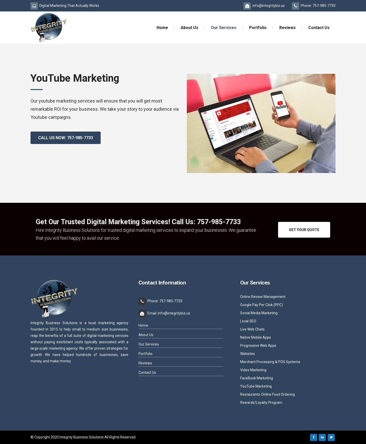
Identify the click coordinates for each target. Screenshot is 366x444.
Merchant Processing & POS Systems (270, 362)
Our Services (149, 344)
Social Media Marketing (259, 313)
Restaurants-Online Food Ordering (267, 394)
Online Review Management (262, 297)
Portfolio (145, 354)
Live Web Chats (252, 329)
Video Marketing (253, 370)
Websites (247, 354)
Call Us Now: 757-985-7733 (65, 137)
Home (143, 325)
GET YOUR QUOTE (304, 230)
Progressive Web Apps (258, 346)
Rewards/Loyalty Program (261, 403)
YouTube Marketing (256, 386)
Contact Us (147, 372)
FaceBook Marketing (256, 378)
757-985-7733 (219, 222)
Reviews (145, 363)
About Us (146, 335)
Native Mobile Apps (255, 337)
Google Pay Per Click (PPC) (261, 305)
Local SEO (248, 321)
